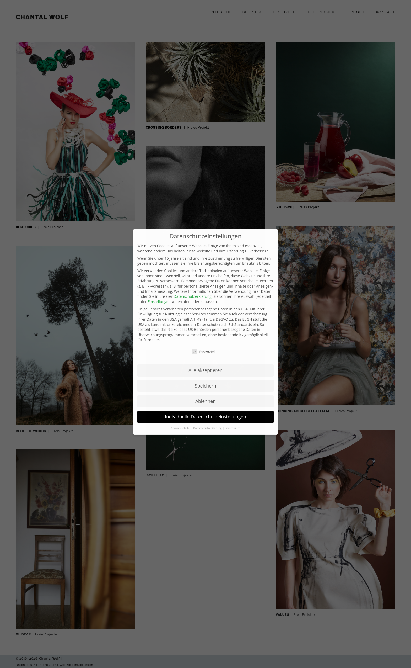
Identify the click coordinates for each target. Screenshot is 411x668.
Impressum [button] (233, 399)
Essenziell (204, 322)
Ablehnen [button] (205, 372)
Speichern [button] (205, 356)
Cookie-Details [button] (180, 399)
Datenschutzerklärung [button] (207, 399)
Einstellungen (159, 272)
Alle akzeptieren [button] (205, 341)
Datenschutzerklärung (193, 267)
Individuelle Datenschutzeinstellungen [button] (205, 387)
